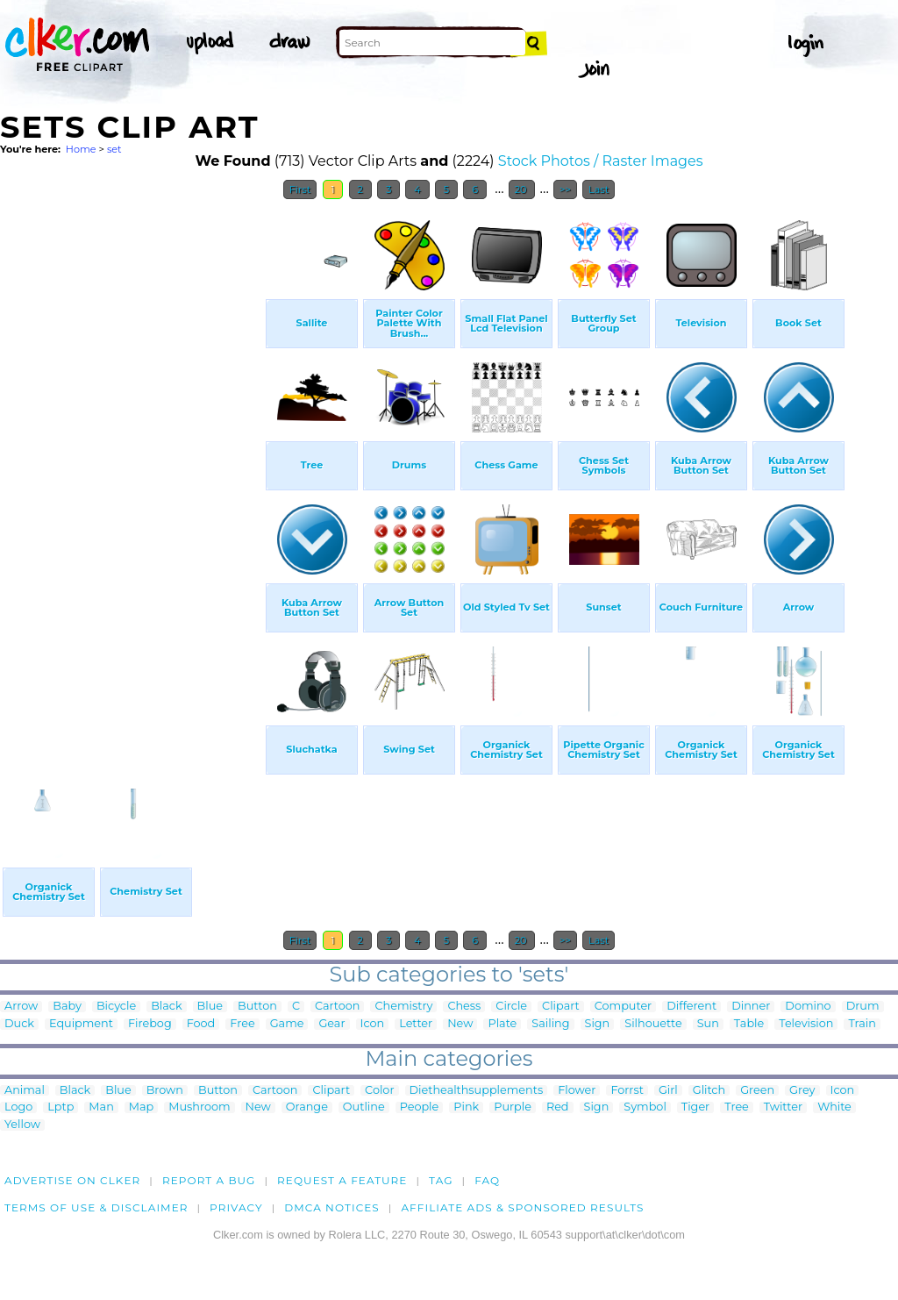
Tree (736, 1107)
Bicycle (116, 1006)
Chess (464, 1006)
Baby (67, 1006)
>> (565, 189)
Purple (512, 1107)
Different (691, 1006)
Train (861, 1024)
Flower (576, 1090)
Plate (502, 1024)
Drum (863, 1006)
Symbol (645, 1107)
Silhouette (652, 1024)
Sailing (550, 1024)
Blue (210, 1006)
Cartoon (337, 1006)
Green (757, 1090)
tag (441, 1180)
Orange (307, 1107)
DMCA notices (332, 1207)
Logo (18, 1107)
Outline (364, 1107)
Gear (331, 1024)
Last (598, 189)
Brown (164, 1090)
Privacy (236, 1207)
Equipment (81, 1024)
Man (101, 1107)
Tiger (695, 1107)
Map (141, 1107)
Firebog (150, 1024)
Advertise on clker (72, 1180)
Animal (24, 1090)
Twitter (783, 1107)
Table (749, 1024)
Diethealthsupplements (477, 1090)
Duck (19, 1024)
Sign (597, 1024)
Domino (807, 1006)
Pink (466, 1107)
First (300, 189)
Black (166, 1006)
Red (557, 1107)
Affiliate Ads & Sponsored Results (522, 1207)
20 (522, 189)
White (834, 1107)
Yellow (22, 1125)
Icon (372, 1024)
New (460, 1024)
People (419, 1107)
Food (201, 1024)
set (114, 149)
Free (242, 1024)
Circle (511, 1006)
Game (287, 1024)
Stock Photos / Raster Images (600, 161)
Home (81, 149)
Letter (415, 1024)
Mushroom (199, 1107)
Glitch (709, 1090)
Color (379, 1090)
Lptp (60, 1107)
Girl (668, 1090)
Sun (708, 1024)
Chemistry (403, 1006)
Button (257, 1006)
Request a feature (342, 1180)
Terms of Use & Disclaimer (96, 1207)
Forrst (626, 1090)
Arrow (21, 1006)
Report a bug (209, 1180)
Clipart (561, 1006)
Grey (802, 1090)
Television (806, 1024)
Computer (623, 1006)
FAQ (487, 1180)
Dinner (750, 1006)
